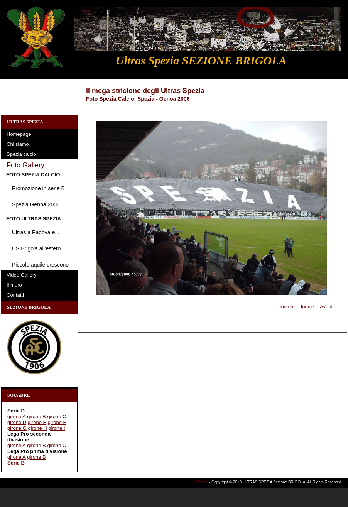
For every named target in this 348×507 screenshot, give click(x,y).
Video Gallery (22, 275)
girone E (37, 422)
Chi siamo (18, 144)
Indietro (288, 306)
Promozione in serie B (38, 188)
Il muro (14, 285)
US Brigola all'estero (36, 248)
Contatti (15, 295)
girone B (36, 416)
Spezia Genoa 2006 (36, 204)
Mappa (202, 482)
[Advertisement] (39, 96)
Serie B (16, 463)
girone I (56, 428)
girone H (37, 428)
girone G (17, 428)
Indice (307, 306)
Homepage (19, 134)
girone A (16, 416)
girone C (56, 416)
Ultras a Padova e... (35, 232)
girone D (16, 422)
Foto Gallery (25, 165)
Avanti (327, 306)
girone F (57, 422)
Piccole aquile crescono (40, 265)
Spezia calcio (21, 154)
